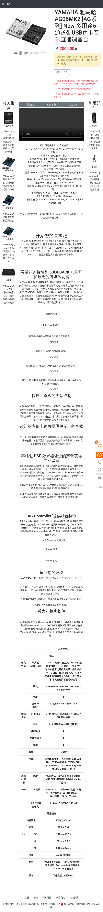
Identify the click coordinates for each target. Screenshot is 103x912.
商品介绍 (30, 104)
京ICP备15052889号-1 (50, 904)
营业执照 (74, 897)
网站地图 (47, 897)
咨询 (65, 72)
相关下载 (51, 104)
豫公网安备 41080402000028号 (76, 904)
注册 (26, 897)
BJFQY (6, 4)
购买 (57, 72)
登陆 (35, 897)
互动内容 (72, 104)
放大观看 (54, 342)
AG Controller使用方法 (54, 540)
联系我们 (60, 897)
